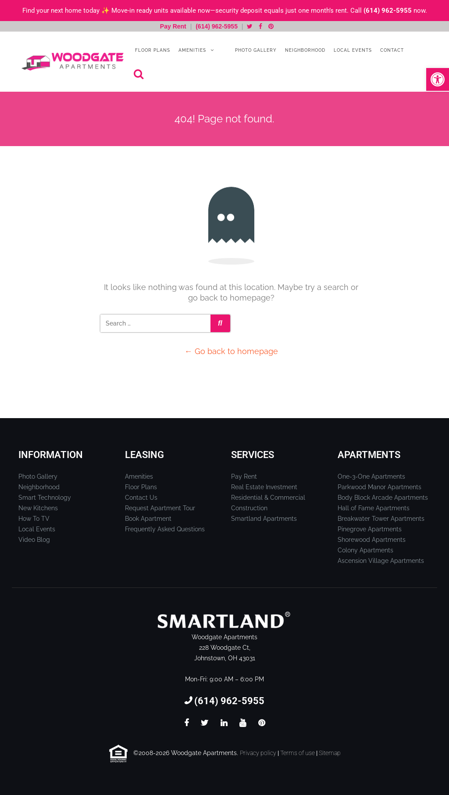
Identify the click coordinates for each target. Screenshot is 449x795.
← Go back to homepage (231, 351)
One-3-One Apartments (371, 476)
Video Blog (34, 539)
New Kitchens (38, 508)
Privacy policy (258, 752)
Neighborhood (304, 50)
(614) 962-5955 (387, 10)
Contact (391, 50)
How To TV (34, 518)
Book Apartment (148, 518)
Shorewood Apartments (372, 539)
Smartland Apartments (264, 518)
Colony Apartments (365, 550)
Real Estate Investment (264, 487)
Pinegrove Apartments (370, 529)
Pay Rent (174, 26)
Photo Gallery (255, 50)
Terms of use (297, 752)
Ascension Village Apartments (381, 560)
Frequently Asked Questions (165, 529)
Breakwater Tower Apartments (381, 518)
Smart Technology (44, 497)
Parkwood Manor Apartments (379, 487)
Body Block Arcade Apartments (383, 497)
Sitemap (330, 752)
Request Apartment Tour (160, 508)
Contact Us (141, 497)
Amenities (191, 50)
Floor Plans (151, 50)
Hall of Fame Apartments (374, 508)
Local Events (352, 50)
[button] (437, 79)
